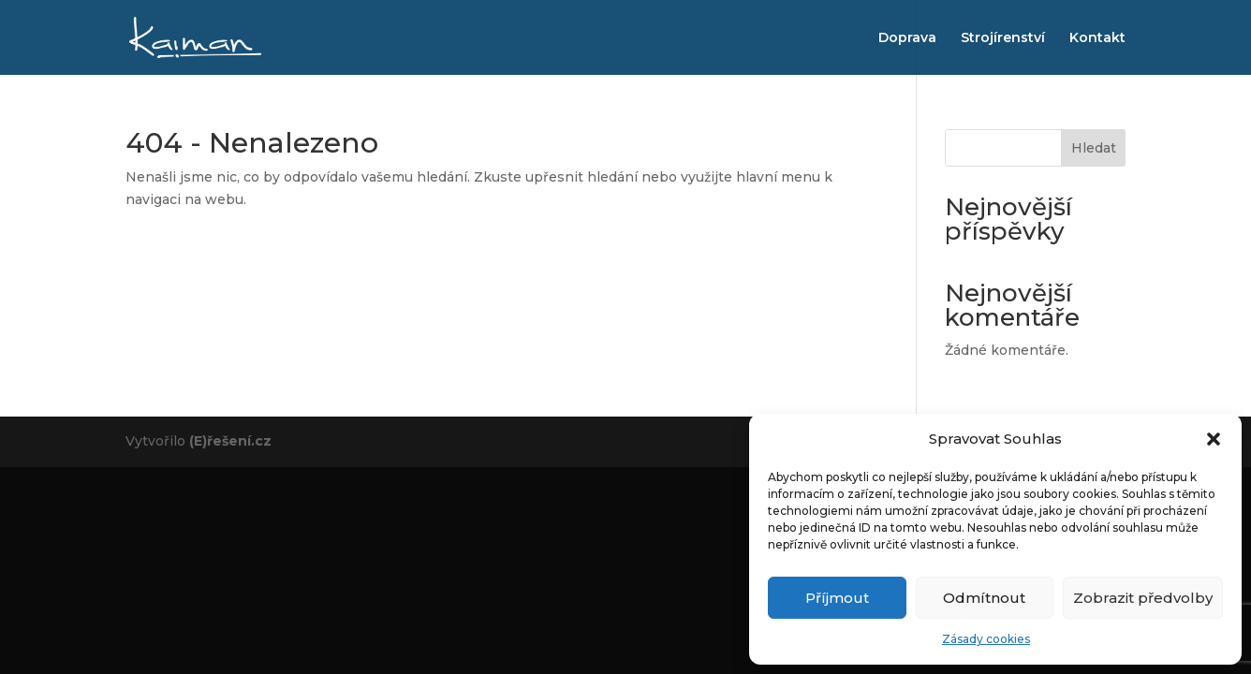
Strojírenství (1003, 38)
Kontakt (1097, 38)
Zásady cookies (986, 639)
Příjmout (837, 598)
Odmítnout (984, 598)
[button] (1213, 439)
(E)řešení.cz (230, 440)
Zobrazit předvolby (1143, 598)
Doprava (907, 38)
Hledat (1093, 147)
